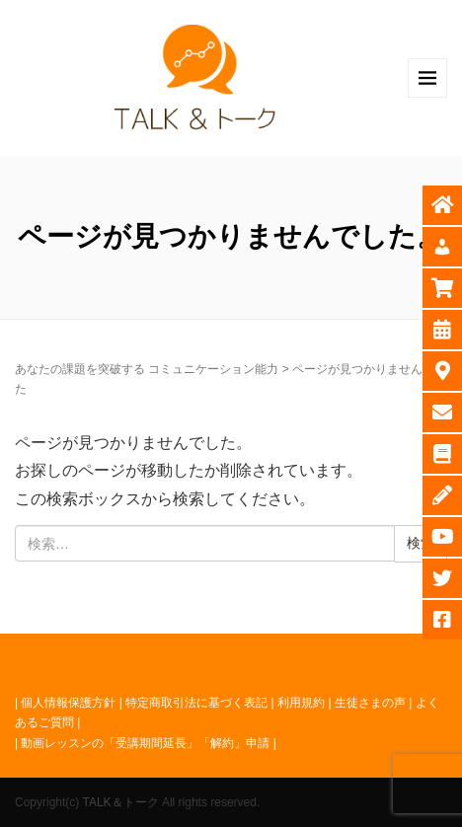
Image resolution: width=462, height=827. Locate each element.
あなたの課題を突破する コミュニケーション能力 (146, 369)
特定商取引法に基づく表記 (196, 703)
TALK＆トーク (120, 802)
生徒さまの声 (370, 703)
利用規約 (301, 703)
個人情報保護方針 (68, 703)
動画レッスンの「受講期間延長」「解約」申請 (145, 743)
